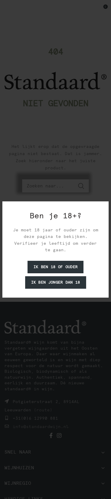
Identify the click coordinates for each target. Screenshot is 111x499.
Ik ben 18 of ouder (55, 267)
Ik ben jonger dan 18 (55, 282)
